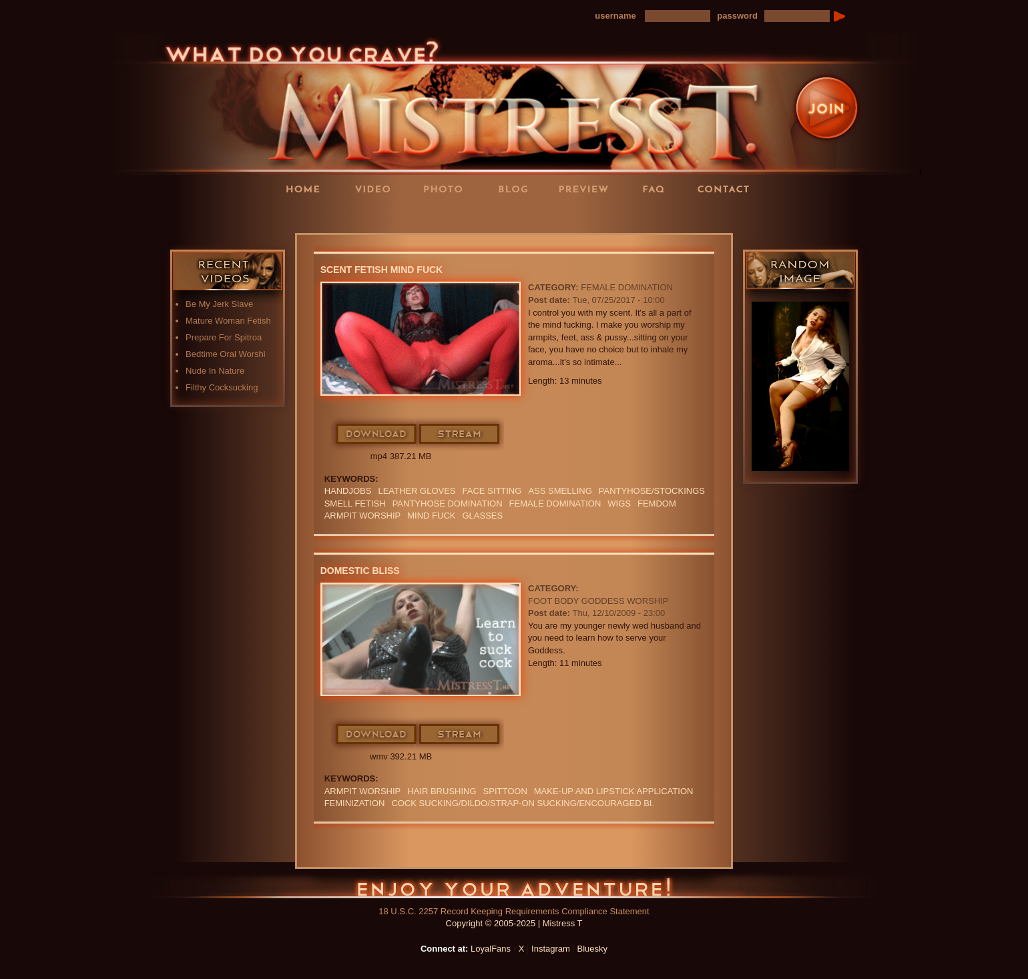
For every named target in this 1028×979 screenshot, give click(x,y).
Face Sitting (492, 491)
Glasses (482, 516)
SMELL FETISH (355, 504)
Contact (727, 188)
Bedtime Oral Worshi (226, 354)
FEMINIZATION (354, 803)
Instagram (550, 949)
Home (307, 188)
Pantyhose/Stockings (652, 491)
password (737, 16)
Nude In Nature (215, 371)
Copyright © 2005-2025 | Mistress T (514, 923)
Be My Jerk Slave (219, 304)
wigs (619, 504)
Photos (447, 188)
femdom (656, 504)
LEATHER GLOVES (416, 491)
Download (376, 434)
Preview (587, 188)
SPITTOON (505, 791)
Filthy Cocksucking (222, 387)
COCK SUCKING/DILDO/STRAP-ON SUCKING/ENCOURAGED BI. (522, 803)
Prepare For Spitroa (224, 337)
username (615, 16)
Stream (460, 434)
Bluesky (592, 949)
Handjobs (348, 491)
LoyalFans (377, 216)
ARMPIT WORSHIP (362, 516)
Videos (377, 188)
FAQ (657, 188)
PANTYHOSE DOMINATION (448, 504)
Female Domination (627, 287)
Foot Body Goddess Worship (598, 601)
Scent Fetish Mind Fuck (381, 269)
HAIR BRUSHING (441, 791)
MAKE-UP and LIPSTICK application (614, 791)
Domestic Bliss (360, 570)
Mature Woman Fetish (228, 321)
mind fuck (431, 516)
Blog (517, 188)
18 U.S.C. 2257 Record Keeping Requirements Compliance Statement (513, 911)
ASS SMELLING (559, 491)
